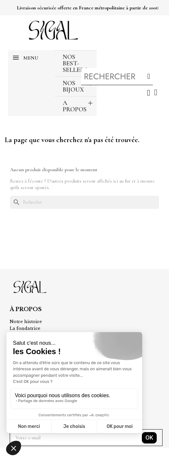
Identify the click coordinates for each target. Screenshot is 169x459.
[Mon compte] (148, 92)
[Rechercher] (84, 202)
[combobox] (110, 76)
